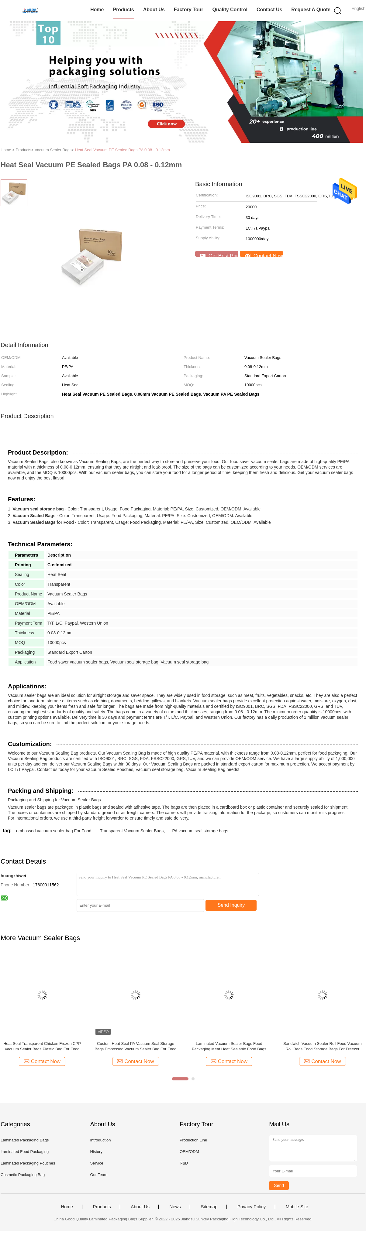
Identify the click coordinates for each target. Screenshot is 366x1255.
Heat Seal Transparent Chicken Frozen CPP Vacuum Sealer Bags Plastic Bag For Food (42, 1046)
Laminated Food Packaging (25, 1151)
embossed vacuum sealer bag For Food (53, 830)
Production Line (193, 1140)
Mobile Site (297, 1207)
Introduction (100, 1140)
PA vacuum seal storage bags (200, 830)
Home (97, 9)
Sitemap (209, 1207)
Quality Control (229, 9)
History (96, 1151)
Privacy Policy (251, 1207)
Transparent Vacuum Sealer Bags (132, 830)
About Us (154, 9)
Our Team (98, 1174)
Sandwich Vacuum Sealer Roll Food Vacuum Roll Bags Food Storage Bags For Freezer (322, 1046)
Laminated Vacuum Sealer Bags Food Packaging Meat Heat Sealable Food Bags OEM (229, 1046)
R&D (184, 1163)
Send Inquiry (231, 905)
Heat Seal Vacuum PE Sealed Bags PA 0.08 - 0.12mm (122, 150)
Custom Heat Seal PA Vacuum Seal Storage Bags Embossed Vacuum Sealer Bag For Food (135, 1046)
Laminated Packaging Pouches (28, 1163)
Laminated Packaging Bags (25, 1140)
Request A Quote (310, 9)
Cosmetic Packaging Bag (23, 1174)
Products (123, 9)
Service (96, 1163)
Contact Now (264, 255)
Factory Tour (188, 9)
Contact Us (269, 9)
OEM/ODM (189, 1151)
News (175, 1207)
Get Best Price (219, 255)
